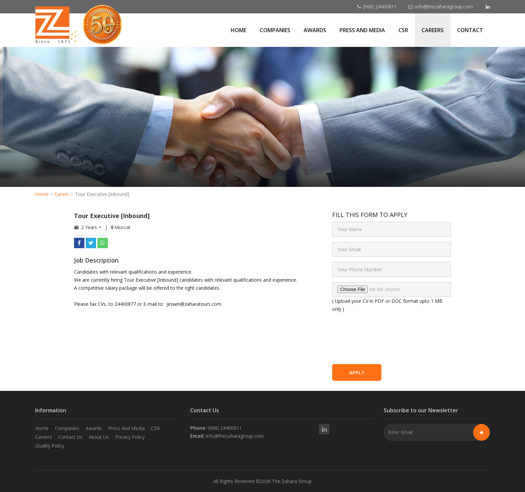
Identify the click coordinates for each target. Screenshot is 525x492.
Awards (315, 30)
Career (62, 194)
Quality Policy (49, 445)
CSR (403, 30)
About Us (99, 437)
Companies (275, 30)
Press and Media (362, 30)
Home (238, 30)
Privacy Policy (130, 437)
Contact (470, 30)
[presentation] (392, 341)
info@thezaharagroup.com (444, 6)
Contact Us (70, 437)
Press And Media (126, 428)
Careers (433, 30)
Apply (356, 372)
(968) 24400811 (380, 6)
